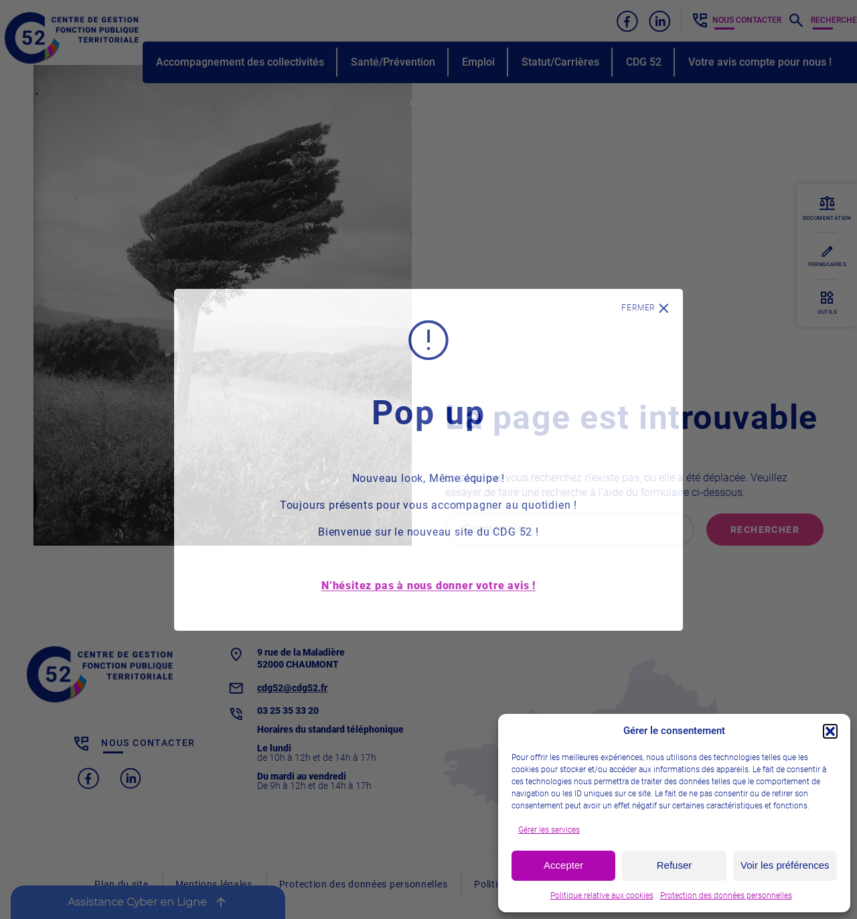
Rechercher (764, 529)
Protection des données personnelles (726, 895)
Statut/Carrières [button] (560, 62)
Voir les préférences (785, 865)
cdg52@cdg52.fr (292, 687)
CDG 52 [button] (643, 62)
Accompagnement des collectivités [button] (240, 62)
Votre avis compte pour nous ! (760, 62)
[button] (830, 731)
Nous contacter (746, 20)
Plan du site (121, 884)
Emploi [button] (478, 62)
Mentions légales (213, 884)
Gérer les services (549, 830)
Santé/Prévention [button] (393, 62)
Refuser (674, 865)
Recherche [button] (834, 20)
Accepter (563, 865)
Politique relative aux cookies (601, 895)
